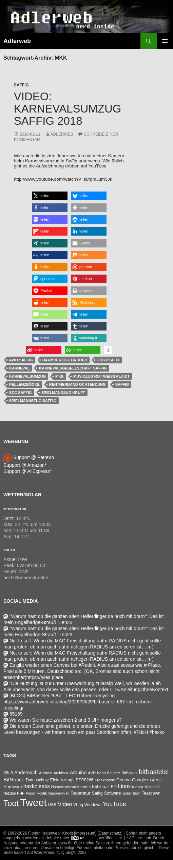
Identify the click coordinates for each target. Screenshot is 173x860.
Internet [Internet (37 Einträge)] (84, 786)
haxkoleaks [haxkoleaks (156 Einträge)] (36, 786)
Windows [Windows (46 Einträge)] (92, 804)
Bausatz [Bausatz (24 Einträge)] (113, 773)
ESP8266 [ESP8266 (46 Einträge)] (84, 780)
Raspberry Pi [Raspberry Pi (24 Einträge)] (59, 793)
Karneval (19, 368)
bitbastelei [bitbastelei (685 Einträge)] (154, 772)
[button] (50, 196)
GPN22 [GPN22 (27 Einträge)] (156, 780)
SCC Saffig (20, 393)
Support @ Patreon (28, 457)
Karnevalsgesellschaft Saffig (73, 368)
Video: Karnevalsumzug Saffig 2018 (67, 108)
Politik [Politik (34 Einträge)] (42, 793)
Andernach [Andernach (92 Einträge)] (26, 772)
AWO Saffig (21, 360)
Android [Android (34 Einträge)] (46, 773)
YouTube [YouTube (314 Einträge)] (114, 804)
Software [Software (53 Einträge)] (112, 793)
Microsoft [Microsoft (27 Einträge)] (152, 787)
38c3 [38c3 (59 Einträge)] (8, 772)
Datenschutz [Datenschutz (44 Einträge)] (37, 780)
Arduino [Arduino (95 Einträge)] (78, 772)
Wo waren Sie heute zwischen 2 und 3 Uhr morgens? (62, 720)
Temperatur (14, 509)
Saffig (21, 85)
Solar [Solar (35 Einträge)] (127, 793)
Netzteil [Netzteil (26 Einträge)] (9, 793)
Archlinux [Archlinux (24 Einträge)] (61, 773)
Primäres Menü (165, 41)
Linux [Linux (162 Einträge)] (124, 786)
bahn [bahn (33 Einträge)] (101, 773)
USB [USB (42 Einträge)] (52, 804)
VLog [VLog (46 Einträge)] (78, 804)
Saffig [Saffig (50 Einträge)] (97, 793)
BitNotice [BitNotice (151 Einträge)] (13, 779)
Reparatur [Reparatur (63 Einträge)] (81, 793)
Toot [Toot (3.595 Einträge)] (11, 803)
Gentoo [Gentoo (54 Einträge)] (123, 779)
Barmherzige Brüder (64, 360)
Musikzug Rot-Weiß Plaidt (101, 376)
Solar (9, 550)
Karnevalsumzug (27, 376)
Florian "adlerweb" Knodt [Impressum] (62, 833)
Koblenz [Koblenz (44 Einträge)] (99, 786)
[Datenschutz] (110, 833)
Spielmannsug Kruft (63, 393)
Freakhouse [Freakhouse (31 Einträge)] (105, 780)
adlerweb (62, 134)
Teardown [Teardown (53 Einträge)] (151, 793)
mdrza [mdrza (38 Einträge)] (137, 786)
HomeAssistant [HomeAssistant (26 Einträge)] (63, 787)
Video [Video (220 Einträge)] (65, 804)
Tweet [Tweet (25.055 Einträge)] (33, 802)
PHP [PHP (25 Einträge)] (20, 793)
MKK (59, 376)
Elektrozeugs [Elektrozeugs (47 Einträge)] (62, 780)
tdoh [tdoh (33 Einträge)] (136, 793)
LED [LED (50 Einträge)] (112, 786)
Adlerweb (17, 41)
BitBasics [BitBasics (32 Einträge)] (129, 773)
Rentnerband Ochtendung (77, 384)
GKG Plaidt (108, 360)
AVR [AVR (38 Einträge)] (92, 773)
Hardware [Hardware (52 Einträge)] (12, 786)
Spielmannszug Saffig (32, 401)
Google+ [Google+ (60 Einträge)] (140, 779)
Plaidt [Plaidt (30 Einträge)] (30, 793)
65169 (13, 714)
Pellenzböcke (24, 384)
